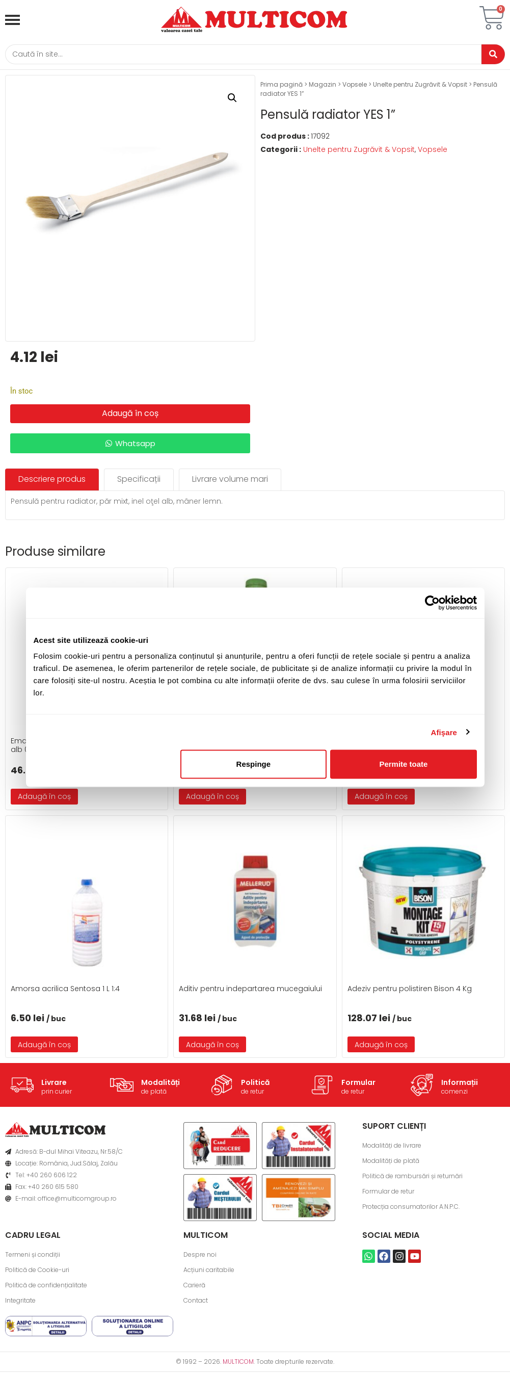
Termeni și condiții (32, 1256)
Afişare (444, 732)
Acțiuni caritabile (208, 1271)
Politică (255, 1084)
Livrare (54, 1084)
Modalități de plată (390, 1162)
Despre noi (200, 1256)
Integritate (20, 1302)
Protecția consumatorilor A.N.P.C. (411, 1208)
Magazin (322, 86)
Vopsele (354, 86)
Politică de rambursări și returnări (412, 1178)
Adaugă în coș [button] (44, 798)
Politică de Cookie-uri (37, 1271)
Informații (459, 1084)
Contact (195, 1302)
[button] (232, 100)
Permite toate (403, 764)
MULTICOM (238, 1363)
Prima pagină (281, 86)
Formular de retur (388, 1193)
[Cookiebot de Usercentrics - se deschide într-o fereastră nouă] (432, 602)
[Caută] (239, 55)
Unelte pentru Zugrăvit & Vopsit (420, 86)
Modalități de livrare (391, 1147)
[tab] (52, 481)
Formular (358, 1084)
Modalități (160, 1084)
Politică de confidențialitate (46, 1287)
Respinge (253, 764)
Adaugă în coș (130, 415)
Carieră (194, 1287)
